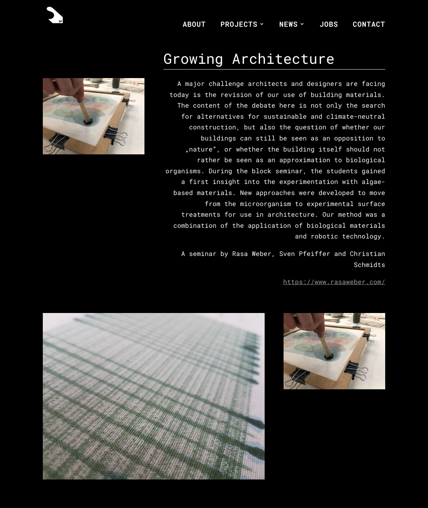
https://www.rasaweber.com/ (334, 281)
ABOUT (194, 25)
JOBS (329, 25)
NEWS (288, 25)
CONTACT (369, 25)
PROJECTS (239, 25)
